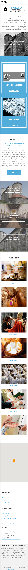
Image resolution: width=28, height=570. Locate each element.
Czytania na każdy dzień (8, 505)
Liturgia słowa (5, 500)
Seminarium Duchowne (8, 521)
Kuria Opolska (5, 513)
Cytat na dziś (5, 502)
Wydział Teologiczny (7, 523)
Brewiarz (4, 497)
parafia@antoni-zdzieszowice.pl (10, 538)
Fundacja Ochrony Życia (8, 516)
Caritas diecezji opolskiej (8, 518)
